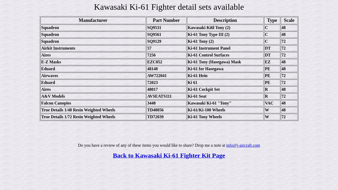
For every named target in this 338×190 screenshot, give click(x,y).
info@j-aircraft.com (243, 145)
